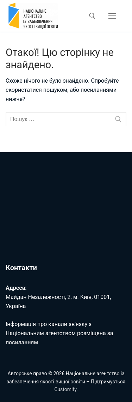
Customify (65, 389)
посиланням (22, 342)
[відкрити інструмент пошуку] (92, 16)
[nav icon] (112, 15)
